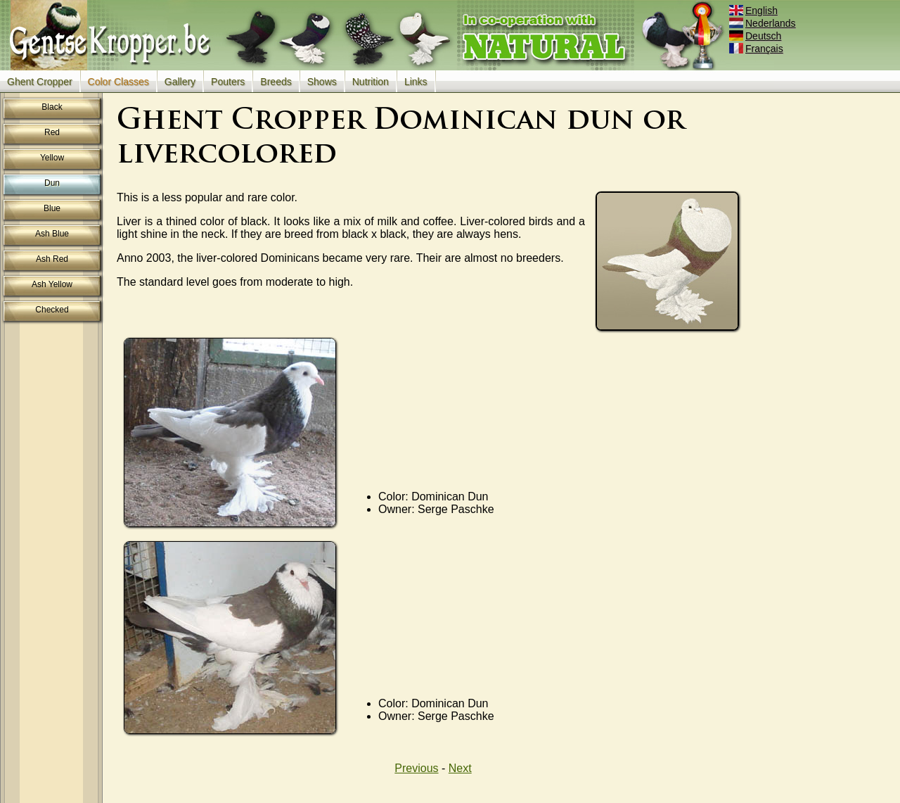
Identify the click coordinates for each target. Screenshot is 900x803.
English (754, 10)
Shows (322, 81)
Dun (52, 183)
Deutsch (756, 36)
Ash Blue (52, 234)
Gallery (180, 81)
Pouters (228, 81)
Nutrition (370, 81)
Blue (52, 208)
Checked (51, 310)
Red (52, 132)
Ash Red (52, 259)
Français (757, 48)
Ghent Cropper (39, 81)
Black (51, 107)
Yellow (52, 158)
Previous (416, 768)
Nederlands (763, 23)
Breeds (275, 81)
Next (460, 768)
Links (416, 81)
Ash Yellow (52, 284)
